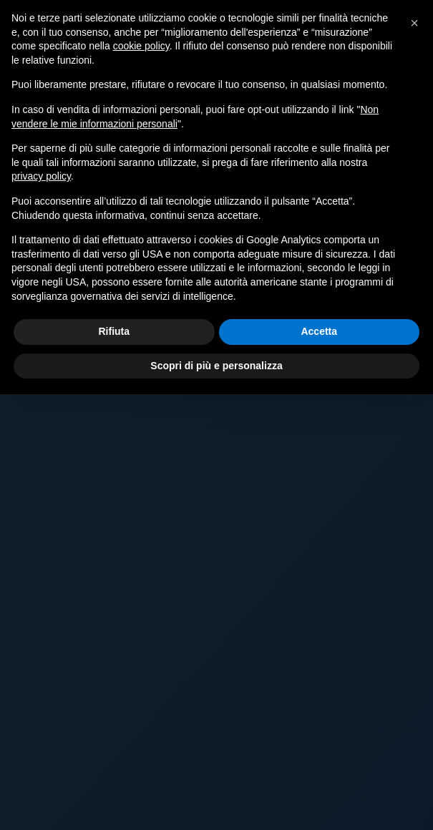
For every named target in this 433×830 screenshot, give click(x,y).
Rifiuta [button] (114, 331)
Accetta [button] (319, 331)
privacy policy (41, 176)
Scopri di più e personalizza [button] (216, 365)
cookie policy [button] (141, 46)
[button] (414, 22)
